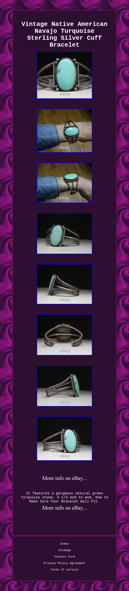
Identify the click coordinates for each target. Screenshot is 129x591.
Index (64, 543)
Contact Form (64, 556)
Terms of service (65, 569)
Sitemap (64, 550)
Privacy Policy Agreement (64, 563)
